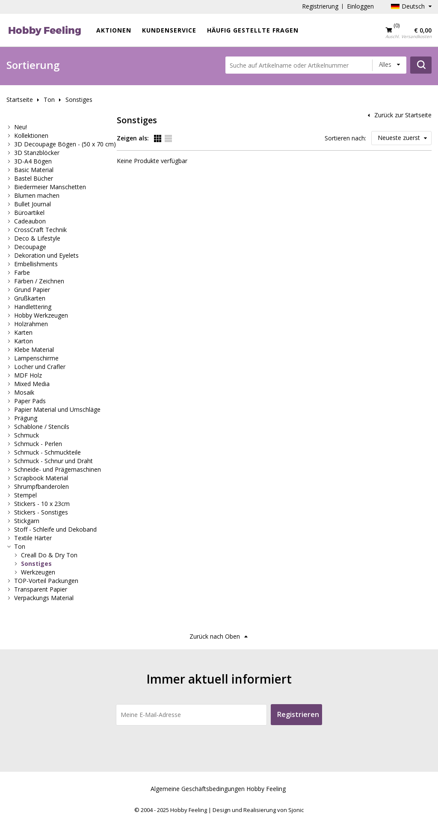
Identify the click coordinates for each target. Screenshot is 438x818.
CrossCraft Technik (40, 230)
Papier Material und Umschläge (57, 409)
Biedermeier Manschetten (50, 187)
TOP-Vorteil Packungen (46, 581)
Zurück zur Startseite (403, 115)
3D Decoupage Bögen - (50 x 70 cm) (65, 144)
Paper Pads (30, 401)
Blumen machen (36, 195)
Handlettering (32, 307)
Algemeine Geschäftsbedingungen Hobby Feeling (218, 789)
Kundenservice (169, 30)
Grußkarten (29, 298)
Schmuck (26, 435)
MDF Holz (28, 375)
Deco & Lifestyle (37, 238)
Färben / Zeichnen (39, 281)
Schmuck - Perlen (38, 444)
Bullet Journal (32, 204)
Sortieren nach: (345, 138)
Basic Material (33, 170)
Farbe (22, 272)
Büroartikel (29, 212)
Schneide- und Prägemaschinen (57, 469)
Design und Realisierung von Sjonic (258, 810)
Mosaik (24, 392)
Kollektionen (31, 135)
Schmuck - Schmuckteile (47, 452)
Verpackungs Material (44, 598)
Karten (23, 332)
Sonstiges (78, 99)
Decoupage (30, 247)
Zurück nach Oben (214, 636)
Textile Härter (33, 538)
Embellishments (36, 264)
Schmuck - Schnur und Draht (53, 461)
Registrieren (298, 714)
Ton (49, 99)
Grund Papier (32, 290)
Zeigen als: (133, 138)
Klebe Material (34, 349)
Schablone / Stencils (41, 426)
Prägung (25, 418)
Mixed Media (32, 384)
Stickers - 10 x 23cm (42, 504)
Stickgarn (26, 521)
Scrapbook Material (41, 478)
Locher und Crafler (39, 367)
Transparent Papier (40, 589)
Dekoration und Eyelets (46, 255)
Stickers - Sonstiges (41, 512)
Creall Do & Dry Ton (49, 555)
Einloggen (360, 6)
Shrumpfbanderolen (41, 486)
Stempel (25, 495)
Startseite (19, 99)
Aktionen (113, 30)
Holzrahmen (31, 324)
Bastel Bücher (33, 178)
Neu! (20, 127)
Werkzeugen (38, 572)
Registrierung (320, 6)
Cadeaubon (30, 221)
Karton (23, 341)
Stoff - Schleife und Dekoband (55, 529)
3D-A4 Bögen (33, 161)
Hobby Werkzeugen (41, 315)
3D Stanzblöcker (36, 153)
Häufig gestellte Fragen (253, 30)
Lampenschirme (36, 358)
